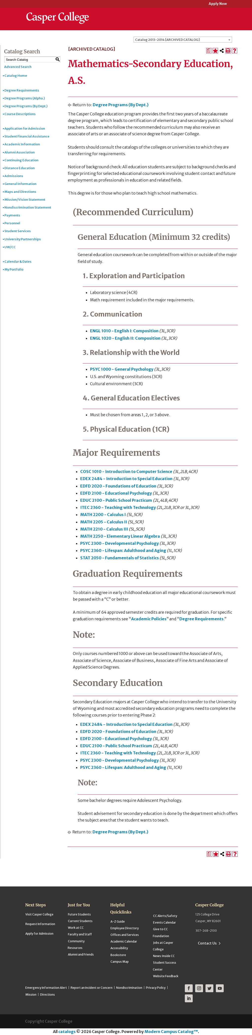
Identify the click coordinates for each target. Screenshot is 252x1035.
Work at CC (76, 927)
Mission (30, 994)
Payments (12, 215)
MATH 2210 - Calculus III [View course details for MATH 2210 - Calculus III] (104, 529)
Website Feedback (165, 976)
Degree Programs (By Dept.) (25, 106)
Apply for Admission (39, 933)
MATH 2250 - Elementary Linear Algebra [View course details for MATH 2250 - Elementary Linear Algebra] (120, 536)
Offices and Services (124, 935)
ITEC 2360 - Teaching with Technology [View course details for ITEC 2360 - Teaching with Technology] (118, 507)
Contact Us (207, 943)
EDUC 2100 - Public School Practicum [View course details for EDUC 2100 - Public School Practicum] (116, 500)
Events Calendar (164, 922)
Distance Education (19, 168)
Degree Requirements (21, 90)
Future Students (79, 914)
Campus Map (119, 961)
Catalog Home (15, 76)
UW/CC (10, 247)
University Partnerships (22, 239)
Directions (47, 994)
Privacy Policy (156, 987)
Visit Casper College (39, 914)
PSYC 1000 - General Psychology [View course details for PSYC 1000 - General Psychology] (121, 369)
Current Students (80, 921)
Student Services (17, 231)
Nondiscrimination (129, 987)
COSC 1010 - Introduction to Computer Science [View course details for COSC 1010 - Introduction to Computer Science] (126, 471)
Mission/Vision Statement (24, 200)
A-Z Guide (117, 921)
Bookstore (118, 955)
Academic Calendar (123, 941)
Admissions (13, 176)
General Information (20, 184)
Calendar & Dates (18, 261)
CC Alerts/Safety (165, 916)
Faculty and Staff (80, 934)
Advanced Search (18, 67)
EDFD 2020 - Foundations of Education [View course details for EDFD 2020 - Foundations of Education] (118, 486)
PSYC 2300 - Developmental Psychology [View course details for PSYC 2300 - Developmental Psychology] (119, 543)
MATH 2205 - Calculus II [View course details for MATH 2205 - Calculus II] (103, 521)
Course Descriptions (20, 114)
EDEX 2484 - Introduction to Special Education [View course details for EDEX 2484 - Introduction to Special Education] (126, 478)
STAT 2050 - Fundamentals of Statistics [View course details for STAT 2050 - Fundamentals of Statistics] (119, 557)
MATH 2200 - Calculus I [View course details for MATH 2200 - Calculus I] (103, 514)
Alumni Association (19, 152)
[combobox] (183, 40)
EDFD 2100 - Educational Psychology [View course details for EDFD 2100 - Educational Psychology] (116, 493)
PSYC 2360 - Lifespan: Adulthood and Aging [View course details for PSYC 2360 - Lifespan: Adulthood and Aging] (123, 550)
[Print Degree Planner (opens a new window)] (209, 50)
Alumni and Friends (81, 954)
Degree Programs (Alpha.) (24, 98)
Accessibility (119, 948)
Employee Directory (124, 928)
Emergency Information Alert (46, 987)
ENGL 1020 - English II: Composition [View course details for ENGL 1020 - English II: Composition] (125, 338)
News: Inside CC (164, 956)
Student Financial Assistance (26, 136)
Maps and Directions (20, 192)
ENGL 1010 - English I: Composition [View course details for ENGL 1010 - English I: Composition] (124, 330)
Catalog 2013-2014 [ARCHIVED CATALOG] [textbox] (167, 40)
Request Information (40, 924)
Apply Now (218, 4)
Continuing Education (21, 160)
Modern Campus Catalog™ (171, 1031)
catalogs (67, 1031)
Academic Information (22, 144)
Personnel (12, 223)
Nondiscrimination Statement (27, 207)
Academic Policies (148, 618)
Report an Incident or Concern (91, 987)
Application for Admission (24, 128)
